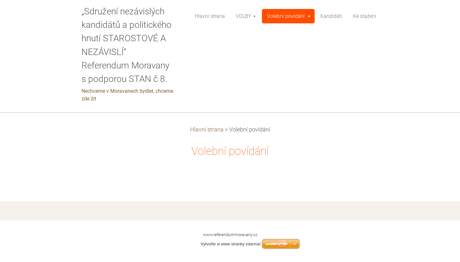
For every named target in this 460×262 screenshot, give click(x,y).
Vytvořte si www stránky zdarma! (231, 244)
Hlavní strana (207, 129)
